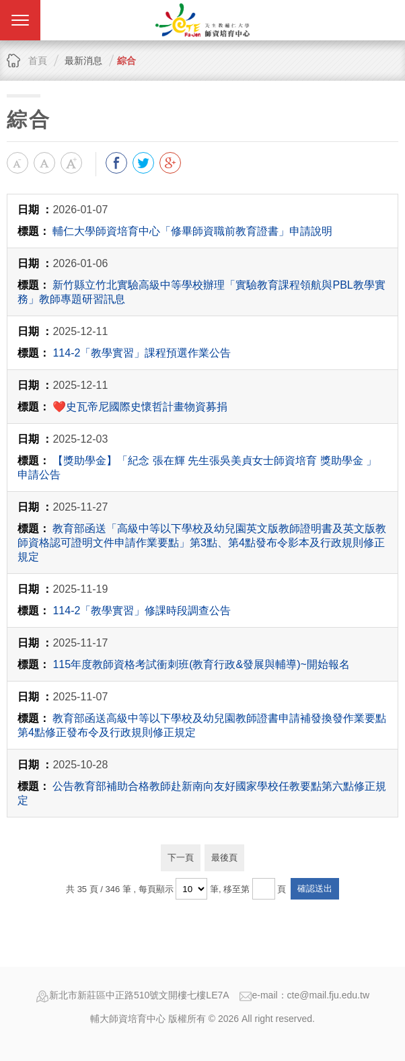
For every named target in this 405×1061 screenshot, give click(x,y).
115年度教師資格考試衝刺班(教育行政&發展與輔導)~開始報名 (200, 664)
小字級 (17, 163)
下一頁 (181, 857)
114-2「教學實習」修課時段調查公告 (141, 610)
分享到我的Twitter (143, 163)
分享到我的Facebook (116, 163)
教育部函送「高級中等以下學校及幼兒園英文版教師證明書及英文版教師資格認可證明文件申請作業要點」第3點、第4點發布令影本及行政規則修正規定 (201, 542)
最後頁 (224, 857)
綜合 (126, 60)
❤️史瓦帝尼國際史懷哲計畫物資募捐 (139, 406)
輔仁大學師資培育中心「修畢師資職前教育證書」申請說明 (192, 231)
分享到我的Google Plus (170, 163)
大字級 (71, 163)
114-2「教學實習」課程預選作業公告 (141, 353)
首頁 (37, 60)
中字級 (44, 163)
